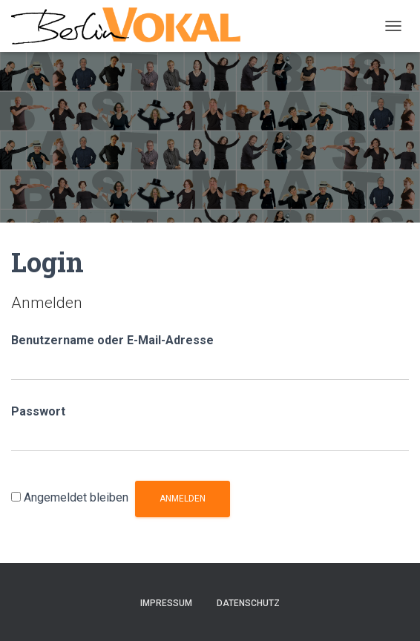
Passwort (38, 411)
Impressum (166, 603)
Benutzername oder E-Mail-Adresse (112, 340)
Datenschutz (248, 603)
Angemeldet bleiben (76, 497)
